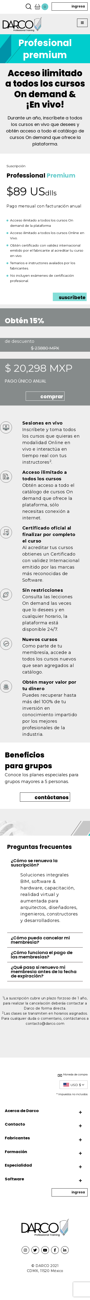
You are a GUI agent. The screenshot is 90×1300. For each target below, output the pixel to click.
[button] (82, 23)
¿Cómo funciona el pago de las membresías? (41, 954)
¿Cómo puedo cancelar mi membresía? (40, 940)
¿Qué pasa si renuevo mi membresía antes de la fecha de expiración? (44, 971)
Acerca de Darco (22, 1111)
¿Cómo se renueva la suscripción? (34, 863)
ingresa (78, 6)
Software (14, 1179)
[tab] (45, 863)
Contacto (15, 1124)
